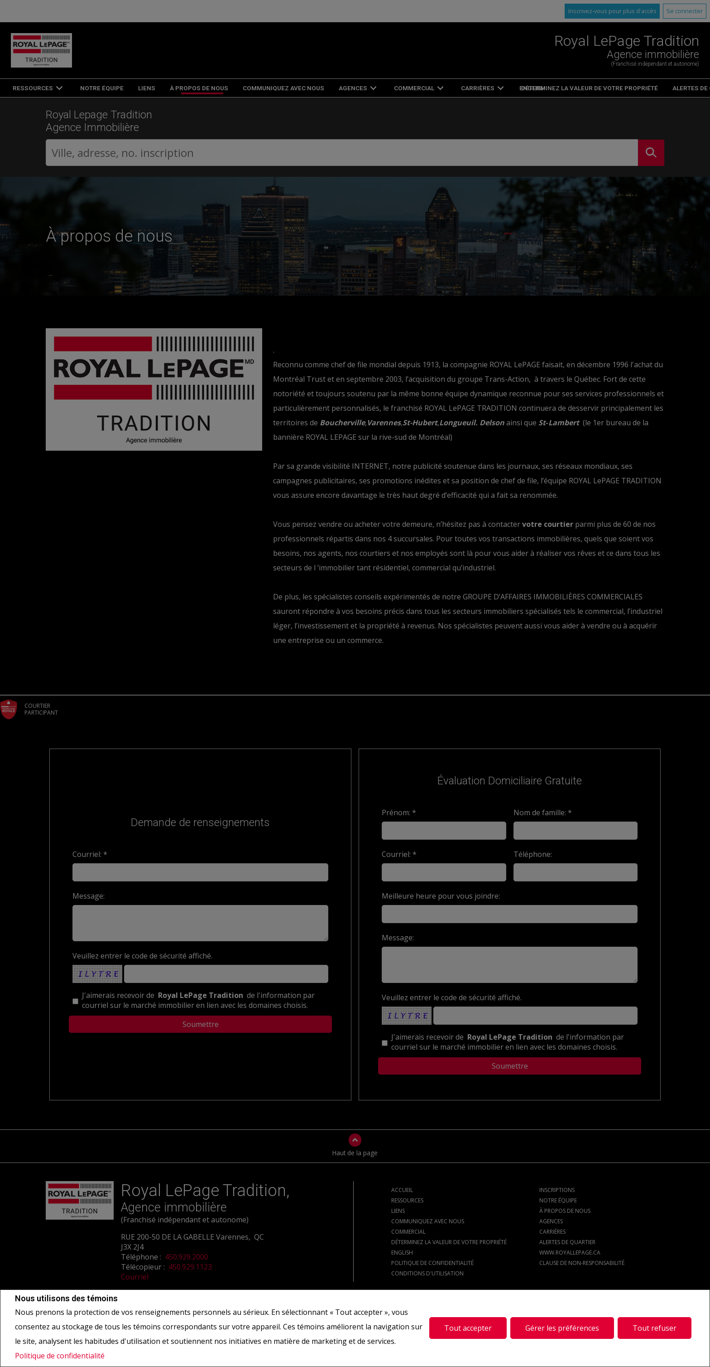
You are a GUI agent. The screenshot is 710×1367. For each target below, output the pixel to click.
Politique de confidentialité (60, 1356)
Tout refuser (654, 1328)
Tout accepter (468, 1328)
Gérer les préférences (562, 1328)
